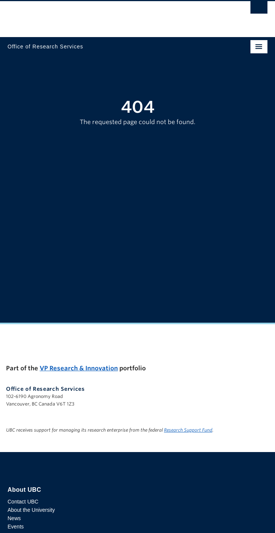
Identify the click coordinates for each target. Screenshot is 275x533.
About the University (31, 510)
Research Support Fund (188, 430)
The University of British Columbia (99, 15)
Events (16, 527)
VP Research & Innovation (79, 368)
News (14, 518)
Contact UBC (23, 502)
